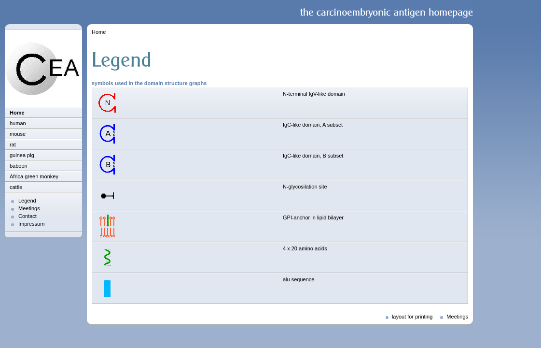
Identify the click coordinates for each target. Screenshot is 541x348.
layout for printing (412, 316)
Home (17, 113)
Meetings (29, 208)
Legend (27, 200)
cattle (16, 187)
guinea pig (22, 155)
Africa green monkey (34, 176)
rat (13, 144)
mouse (18, 134)
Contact (27, 216)
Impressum (31, 224)
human (18, 123)
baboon (19, 166)
